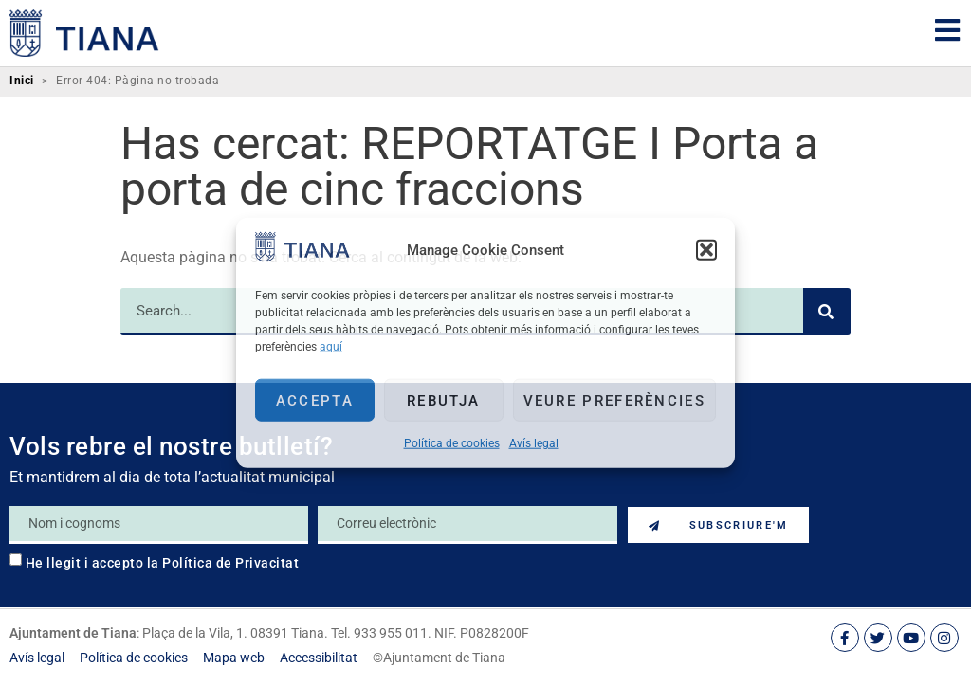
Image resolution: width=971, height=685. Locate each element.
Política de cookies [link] (452, 443)
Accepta (315, 399)
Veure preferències (614, 399)
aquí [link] (331, 346)
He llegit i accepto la (163, 562)
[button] (706, 249)
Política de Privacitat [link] (230, 562)
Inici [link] (21, 81)
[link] (302, 256)
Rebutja (443, 399)
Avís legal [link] (534, 443)
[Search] (827, 311)
